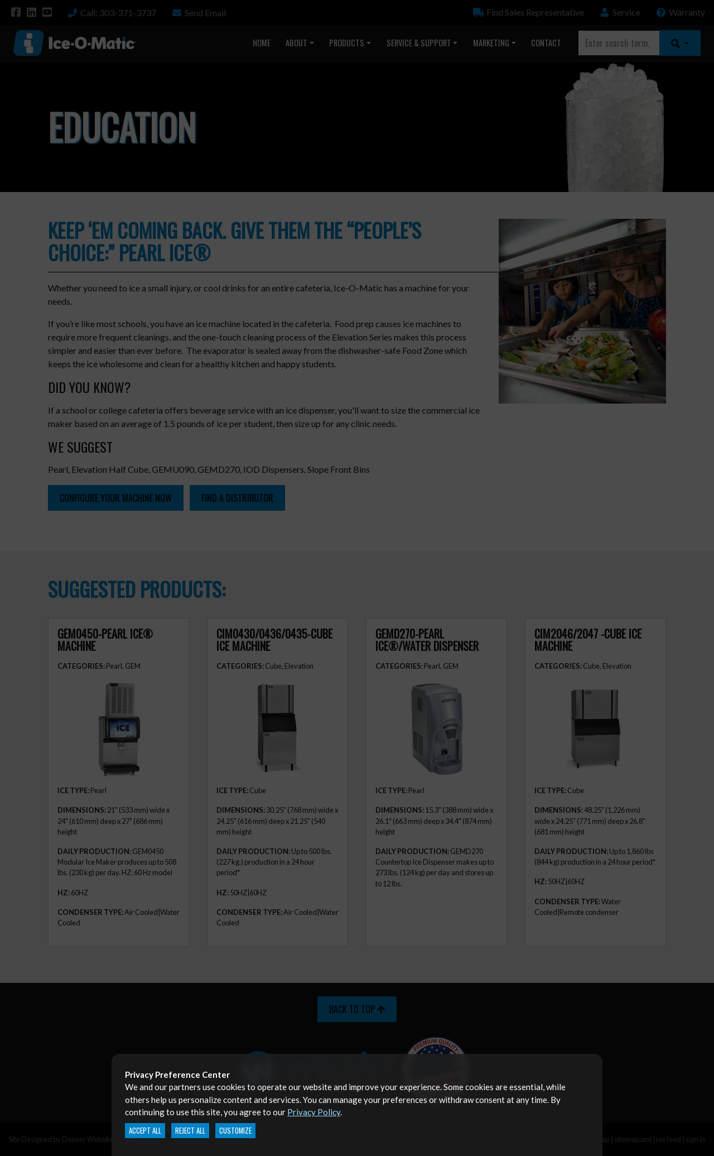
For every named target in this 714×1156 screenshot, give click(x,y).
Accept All (145, 1130)
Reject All (190, 1130)
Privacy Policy (313, 1112)
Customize (235, 1130)
